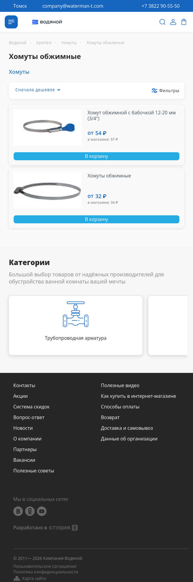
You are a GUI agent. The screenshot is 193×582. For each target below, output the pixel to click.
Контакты (24, 385)
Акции (20, 396)
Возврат (110, 417)
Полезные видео (120, 385)
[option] (75, 325)
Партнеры (25, 449)
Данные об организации (129, 439)
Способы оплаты (120, 407)
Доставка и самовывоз (127, 428)
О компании (27, 439)
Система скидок (31, 407)
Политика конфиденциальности (45, 572)
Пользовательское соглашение (44, 566)
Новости (23, 428)
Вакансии (24, 460)
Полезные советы (33, 471)
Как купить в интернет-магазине (138, 396)
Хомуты (19, 71)
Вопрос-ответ (28, 417)
